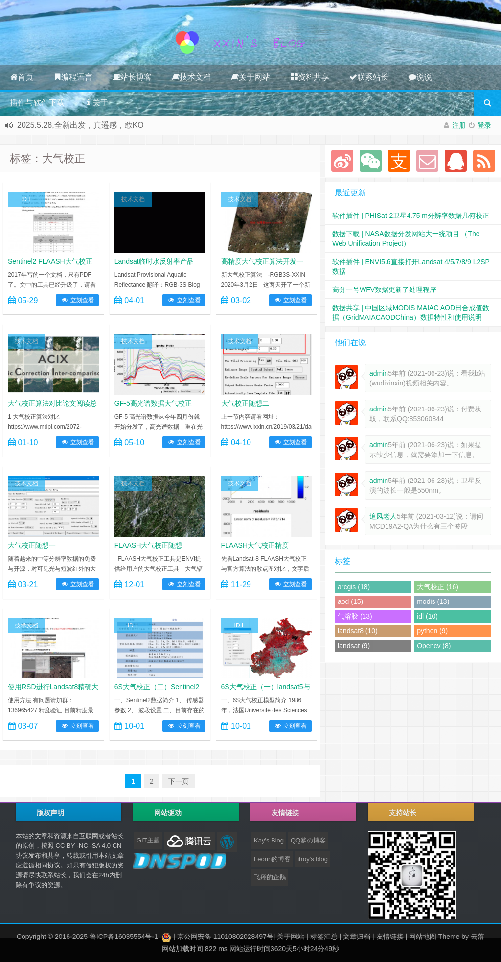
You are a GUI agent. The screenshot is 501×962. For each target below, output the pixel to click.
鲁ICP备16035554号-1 (124, 936)
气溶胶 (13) (355, 616)
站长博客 (132, 77)
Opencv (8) (434, 645)
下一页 (178, 781)
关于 (96, 102)
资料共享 (309, 77)
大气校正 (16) (437, 587)
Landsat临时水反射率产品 (154, 261)
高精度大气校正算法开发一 (262, 261)
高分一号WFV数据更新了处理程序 (384, 289)
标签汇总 (324, 936)
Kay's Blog (269, 840)
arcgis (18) (354, 587)
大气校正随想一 (32, 545)
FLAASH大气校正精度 (255, 545)
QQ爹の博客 (308, 840)
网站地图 (422, 936)
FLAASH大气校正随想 (148, 545)
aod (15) (350, 601)
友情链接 (390, 936)
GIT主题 (148, 840)
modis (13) (433, 601)
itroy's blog (312, 859)
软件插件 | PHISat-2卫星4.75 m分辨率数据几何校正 (410, 215)
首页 (21, 77)
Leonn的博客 (272, 859)
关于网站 (250, 77)
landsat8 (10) (358, 631)
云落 (477, 936)
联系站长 (368, 77)
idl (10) (427, 616)
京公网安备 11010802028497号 (225, 936)
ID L (26, 199)
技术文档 (191, 77)
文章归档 (356, 936)
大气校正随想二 (245, 403)
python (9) (432, 631)
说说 (420, 77)
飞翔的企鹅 (270, 877)
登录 (484, 125)
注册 (459, 125)
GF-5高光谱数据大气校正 (153, 403)
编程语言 (72, 77)
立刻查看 (77, 300)
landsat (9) (354, 645)
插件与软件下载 (37, 102)
